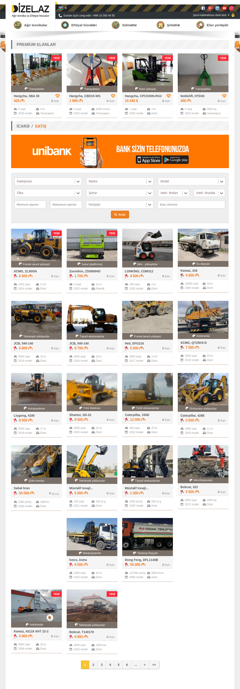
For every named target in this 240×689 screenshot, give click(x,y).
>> (154, 665)
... (135, 665)
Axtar (122, 214)
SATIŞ (40, 126)
